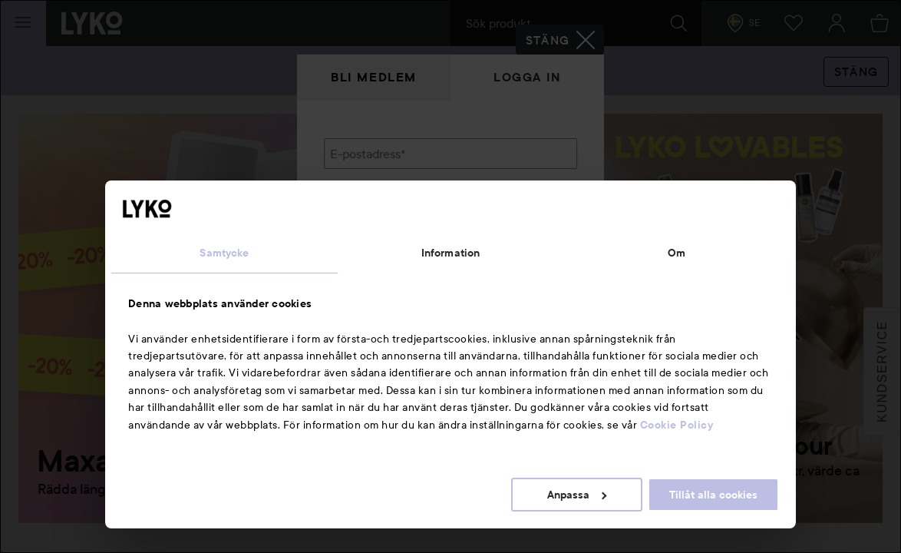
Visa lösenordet (537, 232)
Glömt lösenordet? (374, 261)
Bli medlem (374, 77)
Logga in (527, 77)
